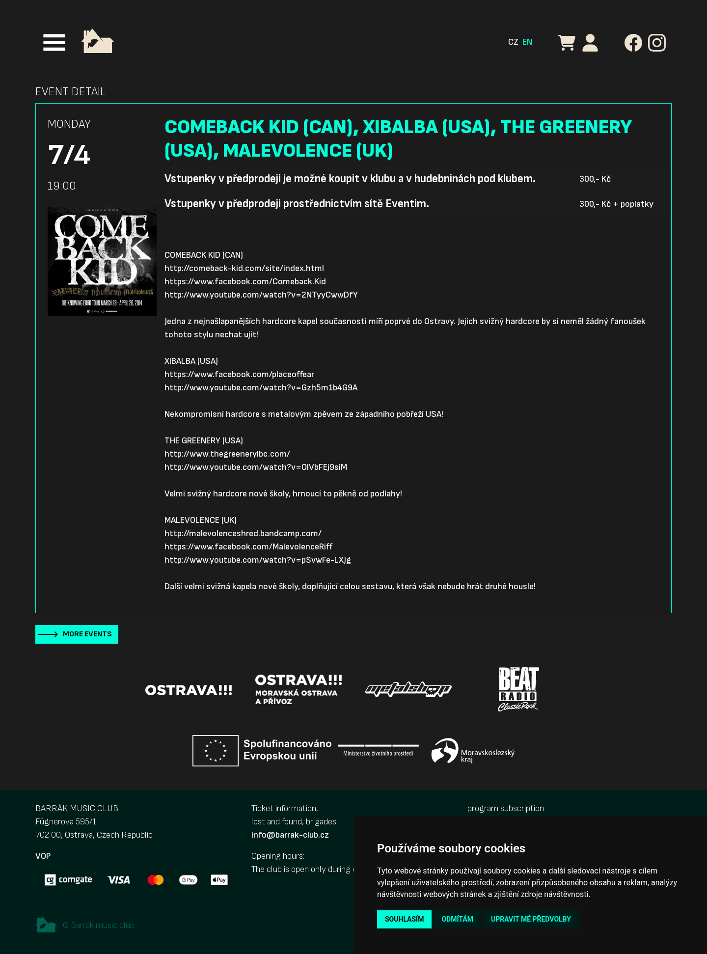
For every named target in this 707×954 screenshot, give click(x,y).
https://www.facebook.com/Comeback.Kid (245, 281)
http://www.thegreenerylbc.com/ (227, 454)
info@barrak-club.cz (290, 835)
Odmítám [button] (457, 919)
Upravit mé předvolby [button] (531, 919)
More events (87, 634)
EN (527, 42)
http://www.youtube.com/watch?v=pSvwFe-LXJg (257, 560)
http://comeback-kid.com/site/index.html (244, 268)
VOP (43, 856)
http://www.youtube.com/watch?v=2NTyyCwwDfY (261, 295)
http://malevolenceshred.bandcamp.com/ (243, 533)
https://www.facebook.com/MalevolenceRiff (248, 547)
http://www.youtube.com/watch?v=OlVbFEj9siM (255, 467)
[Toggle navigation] (54, 42)
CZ (513, 42)
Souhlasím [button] (404, 919)
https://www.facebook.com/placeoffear (239, 374)
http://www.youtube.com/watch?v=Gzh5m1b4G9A (260, 387)
